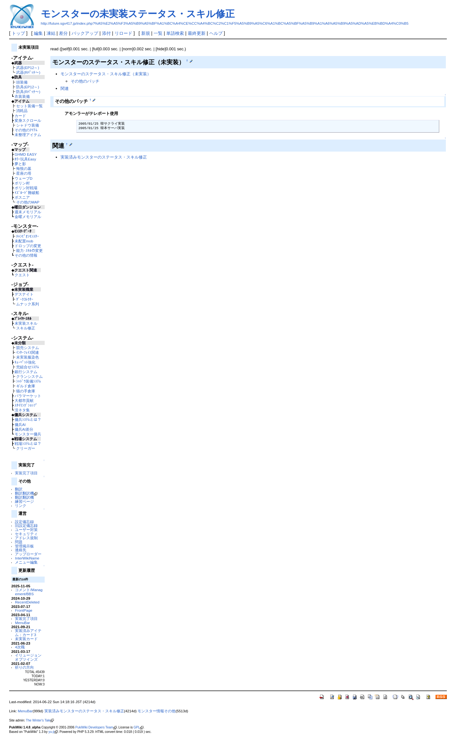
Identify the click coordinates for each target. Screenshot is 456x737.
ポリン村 (22, 183)
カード (20, 116)
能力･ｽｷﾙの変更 (29, 250)
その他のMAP (27, 202)
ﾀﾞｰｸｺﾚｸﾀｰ (24, 299)
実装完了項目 (26, 473)
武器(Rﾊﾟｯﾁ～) (28, 72)
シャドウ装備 (27, 125)
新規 (145, 33)
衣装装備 (22, 96)
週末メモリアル (28, 212)
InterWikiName (27, 558)
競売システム (27, 348)
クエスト (22, 275)
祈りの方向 (24, 667)
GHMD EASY (26, 154)
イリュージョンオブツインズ (28, 657)
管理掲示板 (24, 546)
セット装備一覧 (29, 106)
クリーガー (25, 448)
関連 (64, 88)
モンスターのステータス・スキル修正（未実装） (105, 74)
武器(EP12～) (27, 68)
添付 (106, 33)
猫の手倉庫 (25, 391)
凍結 (51, 33)
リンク (20, 505)
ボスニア (22, 197)
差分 (63, 33)
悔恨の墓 (23, 168)
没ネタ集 (22, 410)
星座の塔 (23, 173)
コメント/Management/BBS (28, 592)
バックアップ (85, 33)
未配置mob (24, 241)
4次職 (19, 647)
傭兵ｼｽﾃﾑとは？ (28, 419)
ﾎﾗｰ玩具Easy (25, 159)
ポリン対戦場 (26, 188)
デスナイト (24, 294)
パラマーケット (28, 396)
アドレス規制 (26, 538)
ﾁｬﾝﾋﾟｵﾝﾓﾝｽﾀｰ (27, 236)
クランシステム (29, 376)
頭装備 (22, 82)
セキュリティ (26, 534)
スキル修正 (25, 328)
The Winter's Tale (40, 720)
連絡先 (20, 550)
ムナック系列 (27, 304)
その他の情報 (26, 255)
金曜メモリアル (28, 217)
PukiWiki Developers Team (96, 727)
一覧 (158, 33)
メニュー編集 (26, 562)
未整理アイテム (28, 135)
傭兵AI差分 (24, 429)
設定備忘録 (24, 522)
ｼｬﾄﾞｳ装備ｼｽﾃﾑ (28, 381)
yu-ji (53, 732)
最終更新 (197, 33)
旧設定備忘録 (26, 525)
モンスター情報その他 (156, 711)
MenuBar (22, 623)
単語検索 (175, 33)
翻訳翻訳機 (26, 493)
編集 (38, 33)
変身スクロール (28, 120)
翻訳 (18, 489)
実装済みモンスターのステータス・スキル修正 (103, 157)
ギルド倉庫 (25, 386)
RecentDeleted (27, 602)
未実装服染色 (27, 357)
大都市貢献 (24, 400)
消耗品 (22, 111)
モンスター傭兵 (28, 434)
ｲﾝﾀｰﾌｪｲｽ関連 (27, 352)
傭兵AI (20, 424)
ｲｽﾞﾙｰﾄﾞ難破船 (27, 192)
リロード (123, 33)
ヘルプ (216, 33)
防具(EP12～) (27, 87)
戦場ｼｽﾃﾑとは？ (28, 443)
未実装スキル (26, 323)
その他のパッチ (85, 81)
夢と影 (20, 164)
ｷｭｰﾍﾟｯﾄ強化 (25, 362)
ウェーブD (23, 178)
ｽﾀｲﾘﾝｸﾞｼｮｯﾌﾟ (26, 405)
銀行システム (26, 372)
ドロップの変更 (28, 246)
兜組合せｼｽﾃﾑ (27, 367)
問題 (18, 542)
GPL (138, 727)
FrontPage (23, 610)
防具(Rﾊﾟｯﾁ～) (28, 92)
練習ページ (24, 501)
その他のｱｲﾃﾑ (26, 130)
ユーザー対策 (26, 530)
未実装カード (26, 639)
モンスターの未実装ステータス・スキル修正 (138, 14)
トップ (18, 33)
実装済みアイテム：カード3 (28, 632)
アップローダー (28, 554)
